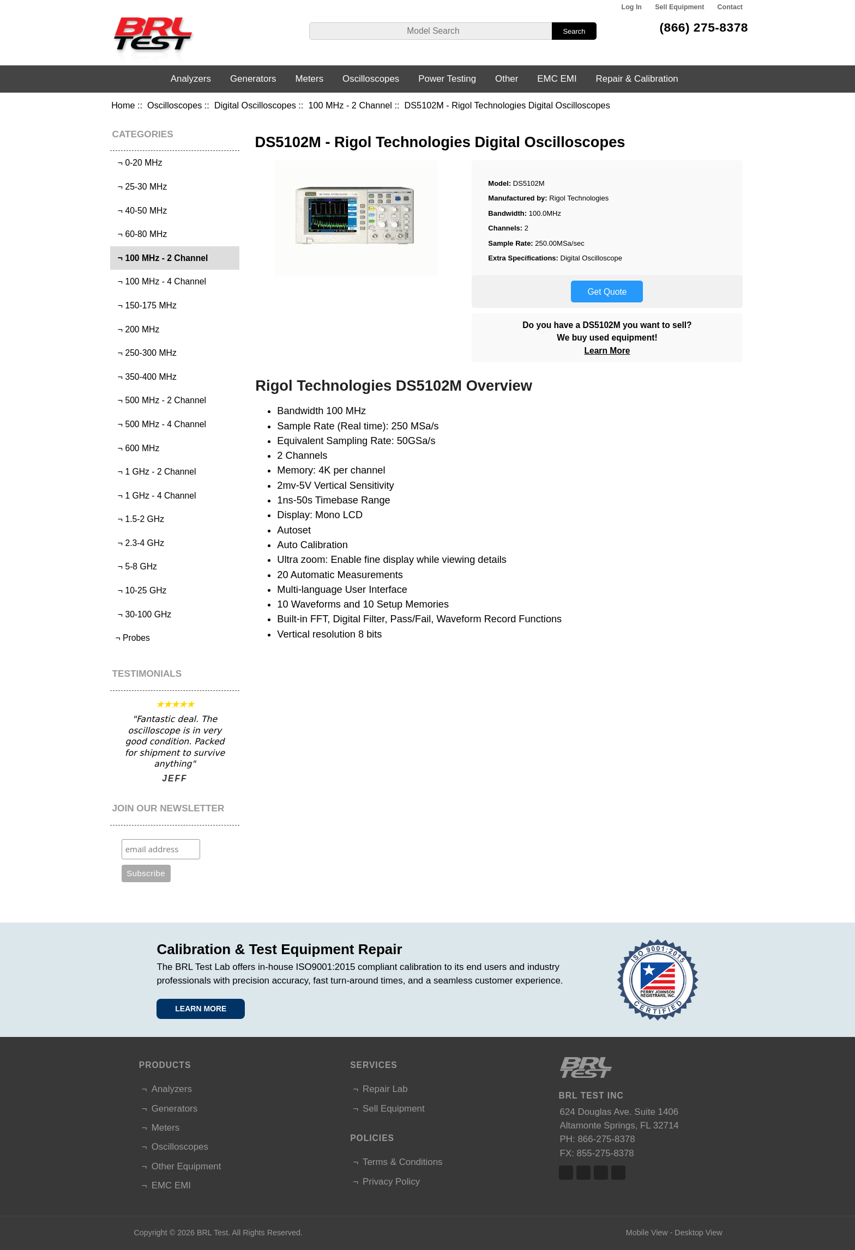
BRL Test (212, 1232)
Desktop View (698, 1232)
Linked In (601, 1173)
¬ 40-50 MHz (140, 210)
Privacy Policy (391, 1181)
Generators (253, 79)
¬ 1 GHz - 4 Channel (154, 495)
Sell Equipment (679, 7)
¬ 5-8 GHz (135, 566)
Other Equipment (186, 1166)
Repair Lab (385, 1089)
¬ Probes (131, 637)
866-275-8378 (606, 1139)
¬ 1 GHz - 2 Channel (154, 471)
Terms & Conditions (402, 1162)
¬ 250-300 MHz (145, 352)
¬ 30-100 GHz (142, 614)
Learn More (607, 350)
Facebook (566, 1173)
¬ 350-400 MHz (145, 376)
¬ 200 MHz (136, 329)
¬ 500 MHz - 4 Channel (159, 424)
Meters (309, 79)
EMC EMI (556, 79)
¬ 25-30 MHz (140, 186)
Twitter (583, 1173)
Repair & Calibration (637, 79)
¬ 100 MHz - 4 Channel (159, 281)
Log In (632, 7)
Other (506, 79)
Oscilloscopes (174, 105)
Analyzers (191, 79)
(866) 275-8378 (703, 27)
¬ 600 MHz (136, 448)
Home (123, 105)
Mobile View (647, 1232)
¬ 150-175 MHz (145, 305)
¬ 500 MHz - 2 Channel (159, 400)
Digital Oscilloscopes (255, 105)
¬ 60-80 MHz (140, 234)
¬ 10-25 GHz (139, 590)
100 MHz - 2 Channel (350, 105)
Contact (730, 7)
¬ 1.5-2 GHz (138, 519)
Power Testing (447, 79)
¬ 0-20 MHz (137, 162)
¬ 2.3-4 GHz (138, 543)
